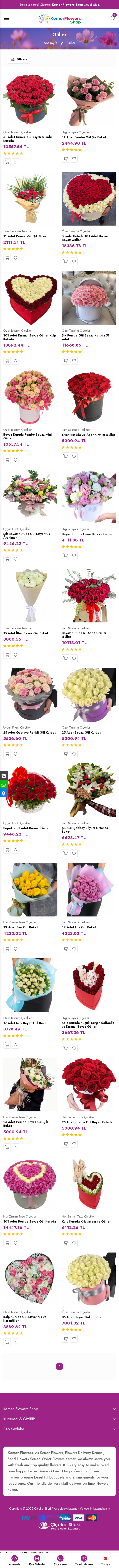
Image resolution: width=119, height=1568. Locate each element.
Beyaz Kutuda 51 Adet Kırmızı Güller (85, 637)
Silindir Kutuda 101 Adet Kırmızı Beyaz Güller (87, 239)
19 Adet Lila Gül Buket (80, 934)
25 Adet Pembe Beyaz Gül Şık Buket (27, 1131)
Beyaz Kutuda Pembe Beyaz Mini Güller (29, 438)
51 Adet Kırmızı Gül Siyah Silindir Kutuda (29, 139)
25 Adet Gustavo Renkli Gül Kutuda (25, 737)
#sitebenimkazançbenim (95, 1520)
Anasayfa (50, 43)
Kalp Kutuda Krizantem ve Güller (88, 1228)
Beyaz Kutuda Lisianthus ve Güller (83, 537)
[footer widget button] (59, 1420)
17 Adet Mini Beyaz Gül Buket (27, 1029)
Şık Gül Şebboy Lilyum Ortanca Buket (86, 836)
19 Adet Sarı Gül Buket (22, 934)
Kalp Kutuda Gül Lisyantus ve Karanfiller (26, 1330)
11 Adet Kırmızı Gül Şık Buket (26, 237)
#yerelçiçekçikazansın (65, 1520)
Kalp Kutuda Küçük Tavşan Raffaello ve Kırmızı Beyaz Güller (88, 1031)
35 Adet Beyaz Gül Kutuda (83, 1328)
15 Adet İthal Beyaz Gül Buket (27, 635)
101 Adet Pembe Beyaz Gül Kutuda (25, 1230)
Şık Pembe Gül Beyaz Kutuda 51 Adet (87, 338)
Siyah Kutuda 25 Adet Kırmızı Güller (85, 438)
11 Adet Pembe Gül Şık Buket (85, 137)
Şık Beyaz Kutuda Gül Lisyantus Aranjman (28, 537)
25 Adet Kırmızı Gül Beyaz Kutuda (83, 1131)
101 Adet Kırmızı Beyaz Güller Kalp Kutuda (27, 338)
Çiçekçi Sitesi (42, 1520)
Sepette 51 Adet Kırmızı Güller (27, 834)
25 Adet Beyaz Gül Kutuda (83, 735)
